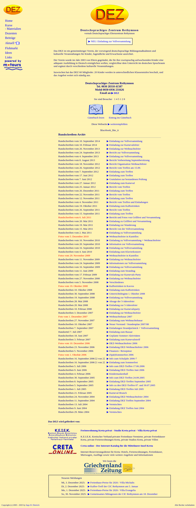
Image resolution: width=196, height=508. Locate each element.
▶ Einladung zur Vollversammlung (124, 141)
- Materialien (13, 28)
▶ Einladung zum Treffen (120, 171)
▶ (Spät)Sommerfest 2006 (120, 354)
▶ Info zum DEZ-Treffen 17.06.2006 (126, 366)
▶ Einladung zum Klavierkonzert (124, 251)
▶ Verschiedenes (115, 282)
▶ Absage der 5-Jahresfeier (120, 301)
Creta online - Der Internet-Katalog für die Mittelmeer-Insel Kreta (117, 445)
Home (8, 20)
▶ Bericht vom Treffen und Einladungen (127, 202)
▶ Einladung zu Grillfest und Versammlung (129, 221)
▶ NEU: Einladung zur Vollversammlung (109, 41)
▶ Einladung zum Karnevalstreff (123, 339)
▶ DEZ (115, 93)
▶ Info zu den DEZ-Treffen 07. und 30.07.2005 (131, 385)
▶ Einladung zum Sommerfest (122, 362)
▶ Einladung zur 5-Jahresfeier (122, 305)
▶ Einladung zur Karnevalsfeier (123, 144)
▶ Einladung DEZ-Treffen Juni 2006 (125, 370)
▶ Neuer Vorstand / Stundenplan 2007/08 (128, 324)
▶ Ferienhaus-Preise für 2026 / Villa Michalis (111, 482)
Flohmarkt (11, 48)
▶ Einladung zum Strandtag (121, 270)
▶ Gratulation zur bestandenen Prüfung (127, 179)
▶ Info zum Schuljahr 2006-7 (122, 358)
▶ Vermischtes (114, 404)
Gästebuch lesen (96, 117)
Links (8, 57)
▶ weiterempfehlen (118, 124)
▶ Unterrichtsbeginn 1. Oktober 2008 (126, 293)
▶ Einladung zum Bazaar (120, 331)
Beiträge (10, 37)
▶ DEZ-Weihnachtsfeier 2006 (122, 343)
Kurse (8, 25)
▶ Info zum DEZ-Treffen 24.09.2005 (126, 377)
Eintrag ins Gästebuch (120, 117)
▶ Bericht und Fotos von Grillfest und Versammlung (133, 217)
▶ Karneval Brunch (117, 392)
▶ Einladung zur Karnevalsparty (123, 309)
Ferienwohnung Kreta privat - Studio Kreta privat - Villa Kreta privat (119, 430)
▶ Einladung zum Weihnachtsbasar (124, 320)
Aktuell (9, 43)
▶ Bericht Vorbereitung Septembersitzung (128, 160)
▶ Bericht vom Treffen (118, 186)
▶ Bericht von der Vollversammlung (125, 228)
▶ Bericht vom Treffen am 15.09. (124, 167)
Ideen (8, 52)
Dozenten (11, 33)
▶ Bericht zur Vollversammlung (123, 152)
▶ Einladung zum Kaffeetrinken (123, 205)
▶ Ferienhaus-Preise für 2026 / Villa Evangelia (112, 490)
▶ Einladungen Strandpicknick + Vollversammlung (133, 328)
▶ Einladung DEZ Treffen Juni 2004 (125, 408)
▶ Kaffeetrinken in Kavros (120, 286)
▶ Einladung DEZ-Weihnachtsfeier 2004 (127, 396)
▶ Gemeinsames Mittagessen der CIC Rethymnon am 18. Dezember (123, 494)
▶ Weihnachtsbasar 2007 (119, 316)
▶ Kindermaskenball (117, 373)
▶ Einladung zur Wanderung (121, 225)
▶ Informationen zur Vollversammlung (126, 263)
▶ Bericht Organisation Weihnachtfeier (127, 164)
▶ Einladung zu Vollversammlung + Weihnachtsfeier (134, 240)
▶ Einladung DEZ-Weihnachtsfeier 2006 (127, 347)
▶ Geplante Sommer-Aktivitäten (123, 335)
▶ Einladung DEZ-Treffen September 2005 (129, 381)
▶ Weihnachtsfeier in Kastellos (122, 236)
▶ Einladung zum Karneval (121, 183)
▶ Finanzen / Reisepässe (119, 350)
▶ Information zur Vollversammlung (125, 244)
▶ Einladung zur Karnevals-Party (124, 274)
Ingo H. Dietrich (32, 505)
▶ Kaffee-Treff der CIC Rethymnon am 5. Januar (113, 486)
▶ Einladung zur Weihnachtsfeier (124, 148)
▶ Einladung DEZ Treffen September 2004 (129, 400)
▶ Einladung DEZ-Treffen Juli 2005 (125, 389)
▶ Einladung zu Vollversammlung (124, 232)
